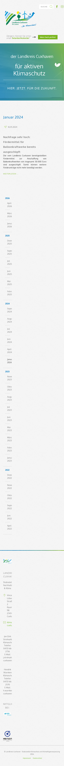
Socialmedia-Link (59, 6)
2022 (7, 470)
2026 (7, 198)
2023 (7, 371)
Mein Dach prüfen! (48, 37)
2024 (7, 303)
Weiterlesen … (10, 174)
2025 (7, 235)
